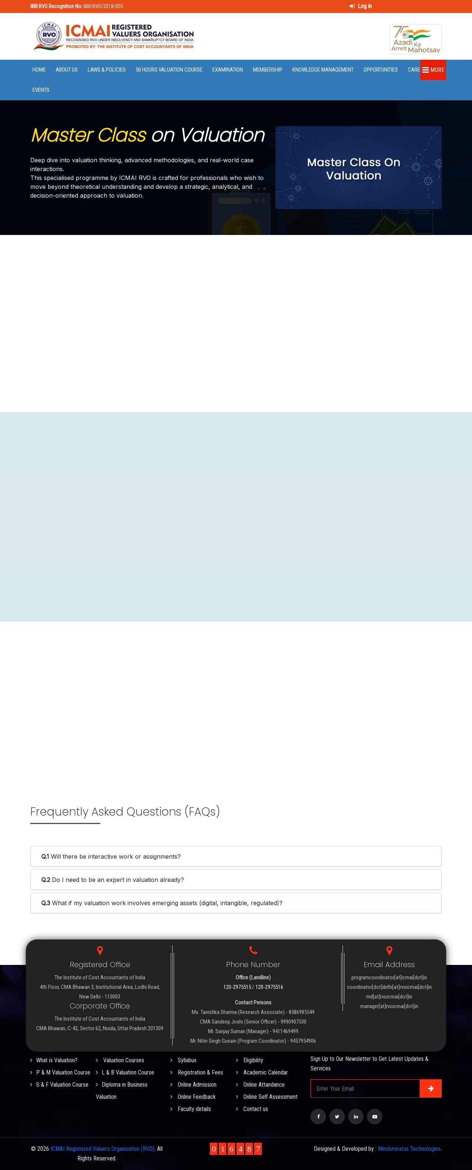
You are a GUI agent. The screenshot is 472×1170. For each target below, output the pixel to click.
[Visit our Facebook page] (318, 1116)
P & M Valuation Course (60, 1072)
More (433, 69)
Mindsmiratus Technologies (409, 1148)
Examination (227, 69)
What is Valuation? (53, 1060)
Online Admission (193, 1084)
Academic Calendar (262, 1072)
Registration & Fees (196, 1072)
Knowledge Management (323, 69)
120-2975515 (237, 987)
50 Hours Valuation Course (169, 69)
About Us (67, 69)
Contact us (252, 1108)
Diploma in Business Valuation (122, 1090)
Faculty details (190, 1108)
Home (39, 69)
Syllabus (183, 1060)
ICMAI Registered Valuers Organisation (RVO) (103, 1148)
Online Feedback (193, 1096)
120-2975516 (269, 987)
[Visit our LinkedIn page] (356, 1116)
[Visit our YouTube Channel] (374, 1116)
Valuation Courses (120, 1060)
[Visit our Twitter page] (337, 1116)
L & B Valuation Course (125, 1072)
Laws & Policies (107, 69)
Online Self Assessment (267, 1096)
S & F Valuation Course (59, 1084)
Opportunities (381, 69)
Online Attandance (260, 1084)
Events (40, 90)
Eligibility (249, 1060)
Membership (267, 69)
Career (417, 69)
